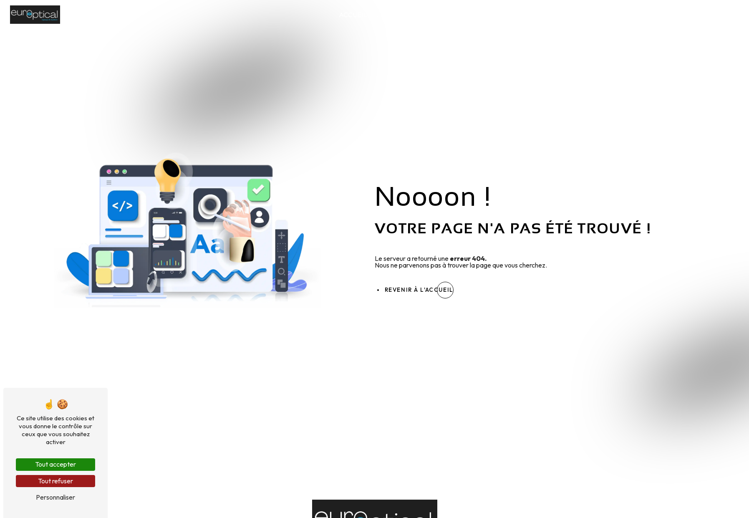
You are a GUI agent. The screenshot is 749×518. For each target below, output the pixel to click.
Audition (622, 14)
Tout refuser (55, 481)
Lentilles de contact (558, 14)
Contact (718, 14)
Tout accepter (55, 464)
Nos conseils (670, 14)
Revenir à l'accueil (419, 289)
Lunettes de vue (405, 14)
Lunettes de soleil (476, 14)
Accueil (353, 14)
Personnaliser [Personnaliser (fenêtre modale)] (55, 497)
